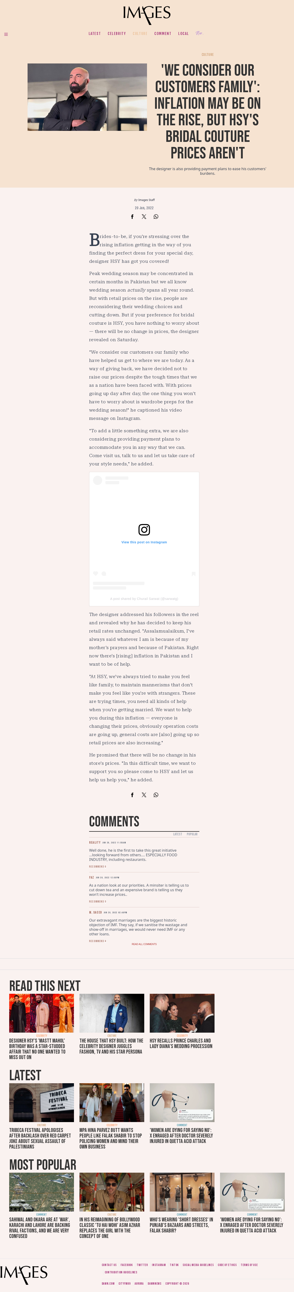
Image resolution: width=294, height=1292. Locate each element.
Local (183, 33)
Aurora (139, 1284)
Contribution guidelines (121, 1272)
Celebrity (117, 33)
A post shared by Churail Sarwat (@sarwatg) (144, 599)
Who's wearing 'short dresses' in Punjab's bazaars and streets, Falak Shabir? (181, 1225)
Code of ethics (227, 1265)
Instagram (159, 1265)
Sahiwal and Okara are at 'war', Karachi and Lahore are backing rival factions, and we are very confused (39, 1228)
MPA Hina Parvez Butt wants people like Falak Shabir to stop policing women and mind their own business (110, 1138)
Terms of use (249, 1265)
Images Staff (147, 200)
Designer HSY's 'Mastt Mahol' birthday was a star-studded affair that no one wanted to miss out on (37, 1049)
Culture (140, 33)
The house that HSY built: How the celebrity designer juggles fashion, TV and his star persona (111, 1046)
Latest (95, 33)
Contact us (109, 1265)
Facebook (127, 1265)
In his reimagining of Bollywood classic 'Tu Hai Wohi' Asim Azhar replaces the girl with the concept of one (109, 1228)
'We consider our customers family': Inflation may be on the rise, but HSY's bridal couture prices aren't (207, 112)
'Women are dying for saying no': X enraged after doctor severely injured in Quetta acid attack (181, 1136)
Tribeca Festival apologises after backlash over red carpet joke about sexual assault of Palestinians (40, 1138)
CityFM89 (125, 1284)
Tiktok (174, 1265)
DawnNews (154, 1284)
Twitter (142, 1265)
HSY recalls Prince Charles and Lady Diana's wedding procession (181, 1043)
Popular (192, 834)
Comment (162, 33)
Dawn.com (108, 1284)
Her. (200, 33)
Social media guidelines (198, 1265)
